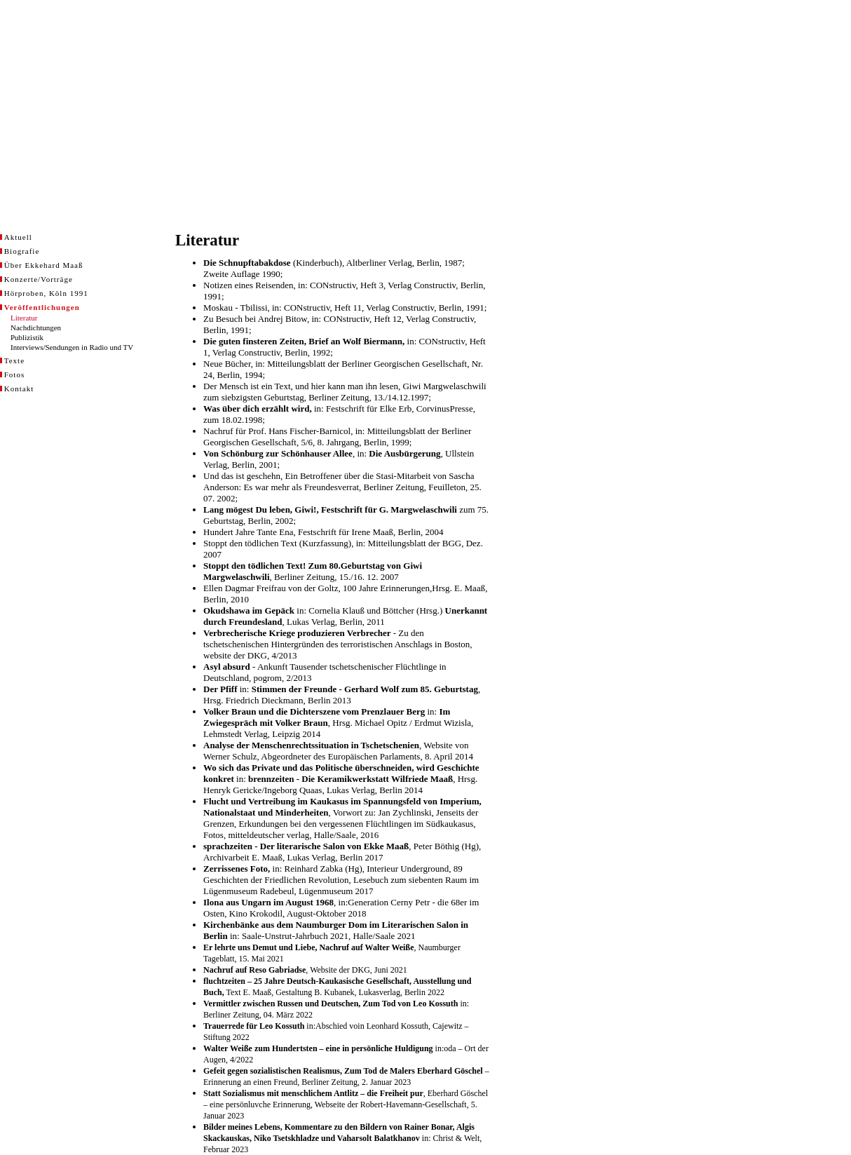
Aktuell (18, 237)
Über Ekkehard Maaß (43, 265)
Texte (14, 360)
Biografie (22, 251)
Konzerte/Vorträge (38, 279)
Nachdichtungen (36, 327)
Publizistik (27, 337)
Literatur (24, 317)
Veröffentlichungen (42, 307)
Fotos (14, 374)
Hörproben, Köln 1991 (46, 293)
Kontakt (19, 388)
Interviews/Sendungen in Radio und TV (72, 347)
